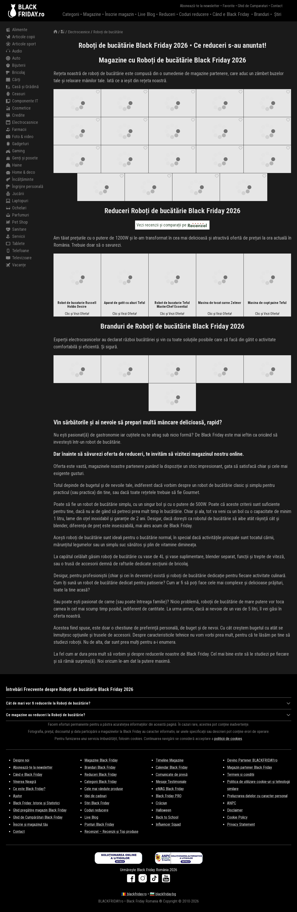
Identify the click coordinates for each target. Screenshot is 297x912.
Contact (276, 6)
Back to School (167, 817)
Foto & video (19, 136)
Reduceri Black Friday (100, 774)
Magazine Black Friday (101, 760)
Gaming (15, 150)
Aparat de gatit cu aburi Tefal (124, 303)
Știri (277, 14)
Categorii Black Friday (100, 781)
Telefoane (17, 250)
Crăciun (161, 803)
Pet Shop (17, 222)
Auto (13, 58)
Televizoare (19, 257)
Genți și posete (22, 158)
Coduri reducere (194, 14)
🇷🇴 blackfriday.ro (134, 894)
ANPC (231, 803)
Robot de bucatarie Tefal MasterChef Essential (172, 304)
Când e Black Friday (231, 14)
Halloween (163, 810)
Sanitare (16, 229)
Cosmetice (18, 108)
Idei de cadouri (95, 796)
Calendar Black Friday (172, 767)
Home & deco (20, 172)
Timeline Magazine (170, 760)
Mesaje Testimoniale (171, 781)
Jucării (15, 193)
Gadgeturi (17, 143)
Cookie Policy (237, 817)
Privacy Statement (241, 824)
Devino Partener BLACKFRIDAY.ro (252, 760)
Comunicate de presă (172, 774)
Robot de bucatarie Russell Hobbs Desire (77, 304)
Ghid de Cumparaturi (253, 6)
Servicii (15, 236)
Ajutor (17, 796)
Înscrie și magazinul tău (30, 824)
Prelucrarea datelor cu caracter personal (257, 796)
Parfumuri (17, 215)
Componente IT (22, 101)
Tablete (15, 243)
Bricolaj (15, 72)
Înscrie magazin (119, 14)
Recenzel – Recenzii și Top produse (111, 831)
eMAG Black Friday (170, 789)
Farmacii (16, 129)
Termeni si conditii (240, 774)
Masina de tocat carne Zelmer (219, 303)
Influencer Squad (168, 824)
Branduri (261, 14)
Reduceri (167, 14)
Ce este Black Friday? (29, 789)
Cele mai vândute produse (103, 789)
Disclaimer (235, 810)
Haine (14, 165)
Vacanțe (16, 265)
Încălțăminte (20, 179)
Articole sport (21, 44)
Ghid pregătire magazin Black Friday (40, 810)
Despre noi (21, 760)
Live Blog (146, 14)
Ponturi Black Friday (99, 824)
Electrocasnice (22, 122)
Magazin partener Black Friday (249, 767)
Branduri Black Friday (100, 767)
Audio (14, 51)
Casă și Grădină (22, 86)
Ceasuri (15, 93)
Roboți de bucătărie (108, 32)
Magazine (92, 14)
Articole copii (20, 36)
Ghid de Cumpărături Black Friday (38, 817)
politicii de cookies (228, 738)
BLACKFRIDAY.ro (31, 11)
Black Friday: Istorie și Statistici (36, 803)
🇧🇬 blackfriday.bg (163, 894)
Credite (15, 115)
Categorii (71, 14)
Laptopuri (17, 200)
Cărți (13, 79)
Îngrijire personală (24, 186)
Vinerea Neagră (24, 781)
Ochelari (16, 207)
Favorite (229, 6)
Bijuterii (15, 65)
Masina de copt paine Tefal (267, 303)
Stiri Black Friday (96, 803)
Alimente (16, 29)
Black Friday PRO (168, 796)
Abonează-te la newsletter (199, 6)
